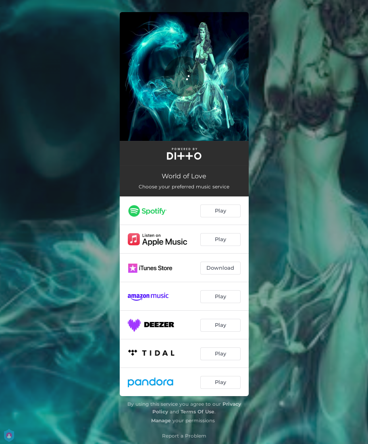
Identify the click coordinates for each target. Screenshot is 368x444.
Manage (161, 420)
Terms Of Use (197, 412)
